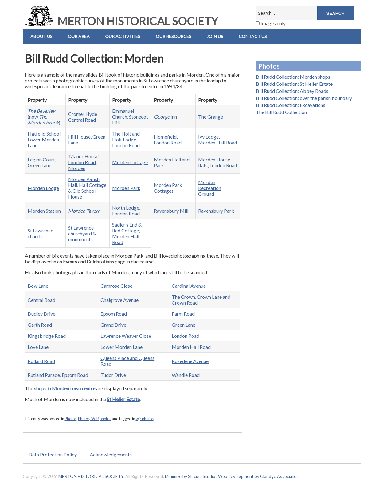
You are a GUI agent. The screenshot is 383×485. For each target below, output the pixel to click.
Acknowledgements (111, 454)
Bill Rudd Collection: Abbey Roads (292, 91)
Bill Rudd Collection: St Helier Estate (294, 84)
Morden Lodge (43, 188)
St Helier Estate (123, 399)
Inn (165, 117)
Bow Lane (38, 286)
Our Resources (173, 36)
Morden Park (126, 188)
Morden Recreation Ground (209, 188)
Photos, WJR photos (94, 418)
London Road (185, 336)
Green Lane (183, 325)
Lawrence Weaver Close (125, 336)
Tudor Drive (113, 375)
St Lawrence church (40, 233)
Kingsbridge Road (47, 336)
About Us (41, 36)
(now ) (44, 116)
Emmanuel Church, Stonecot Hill (130, 116)
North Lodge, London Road (126, 210)
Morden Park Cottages (168, 188)
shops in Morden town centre (64, 388)
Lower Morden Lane (121, 347)
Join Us (215, 36)
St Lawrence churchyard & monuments (82, 233)
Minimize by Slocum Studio (190, 476)
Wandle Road (186, 375)
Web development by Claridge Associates (258, 476)
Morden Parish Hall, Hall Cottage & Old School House (87, 187)
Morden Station (44, 211)
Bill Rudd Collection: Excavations (290, 105)
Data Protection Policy (53, 454)
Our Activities (122, 36)
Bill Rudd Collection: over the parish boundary (304, 98)
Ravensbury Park (216, 211)
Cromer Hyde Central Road (82, 117)
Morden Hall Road (191, 347)
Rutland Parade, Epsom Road (58, 375)
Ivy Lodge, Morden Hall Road (217, 139)
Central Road (41, 300)
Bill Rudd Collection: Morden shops (293, 77)
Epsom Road (113, 314)
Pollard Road (41, 361)
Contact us (253, 36)
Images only (271, 23)
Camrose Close (116, 286)
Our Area (79, 36)
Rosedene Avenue (190, 361)
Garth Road (40, 325)
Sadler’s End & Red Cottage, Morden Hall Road (127, 233)
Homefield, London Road (168, 139)
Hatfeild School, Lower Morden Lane (44, 139)
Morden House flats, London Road (217, 162)
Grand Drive (113, 325)
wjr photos (145, 418)
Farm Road (183, 314)
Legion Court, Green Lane (42, 162)
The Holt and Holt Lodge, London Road (126, 139)
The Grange (210, 117)
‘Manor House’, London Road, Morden (83, 162)
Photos (70, 418)
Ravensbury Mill (171, 211)
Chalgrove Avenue (119, 300)
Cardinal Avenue (189, 286)
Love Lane (38, 347)
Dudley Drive (41, 314)
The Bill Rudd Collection (281, 112)
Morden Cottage (130, 162)
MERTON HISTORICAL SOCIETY (120, 21)
